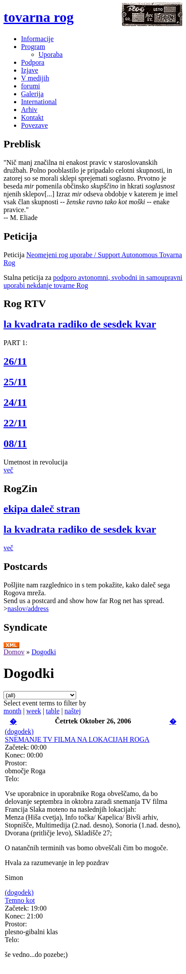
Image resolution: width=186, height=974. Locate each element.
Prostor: (16, 763)
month (12, 711)
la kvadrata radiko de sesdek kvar (80, 324)
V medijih (35, 78)
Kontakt (32, 117)
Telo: (12, 778)
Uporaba (51, 54)
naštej (72, 711)
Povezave (34, 125)
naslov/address (28, 608)
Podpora (32, 62)
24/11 (15, 402)
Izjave (29, 70)
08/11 (15, 443)
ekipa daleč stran (42, 508)
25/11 (15, 382)
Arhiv (29, 109)
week (33, 711)
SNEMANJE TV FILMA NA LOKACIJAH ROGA (77, 739)
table (53, 711)
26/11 (15, 361)
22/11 (15, 423)
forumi (30, 86)
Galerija (32, 94)
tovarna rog (39, 17)
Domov (14, 652)
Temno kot (20, 900)
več (8, 470)
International (39, 101)
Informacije (37, 38)
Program (33, 46)
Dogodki (44, 652)
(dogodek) (19, 731)
